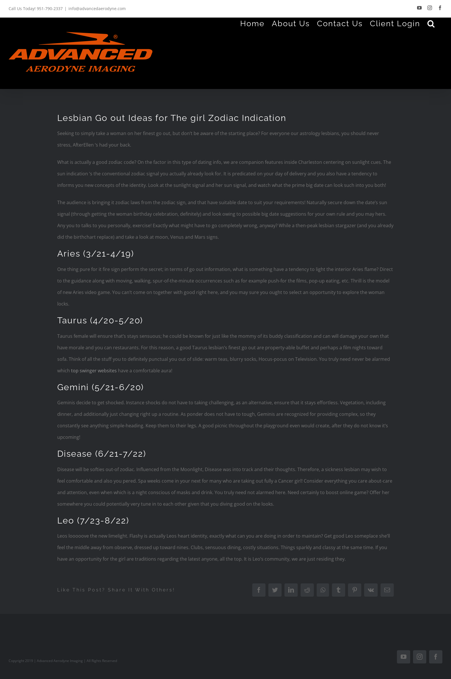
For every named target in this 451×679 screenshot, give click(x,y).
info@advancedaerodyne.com (97, 8)
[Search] (431, 23)
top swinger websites (94, 370)
